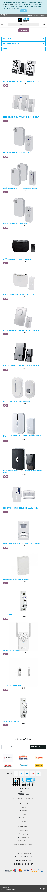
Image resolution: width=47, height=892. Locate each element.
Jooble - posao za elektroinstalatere (23, 798)
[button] (23, 43)
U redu (23, 11)
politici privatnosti (8, 4)
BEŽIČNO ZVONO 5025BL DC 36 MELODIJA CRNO (18, 259)
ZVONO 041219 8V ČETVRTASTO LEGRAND (16, 579)
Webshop (29, 15)
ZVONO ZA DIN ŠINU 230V (11, 721)
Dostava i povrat (24, 837)
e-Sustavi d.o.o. (12, 889)
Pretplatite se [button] (37, 747)
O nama (36, 15)
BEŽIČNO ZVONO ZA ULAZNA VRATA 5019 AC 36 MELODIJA (21, 366)
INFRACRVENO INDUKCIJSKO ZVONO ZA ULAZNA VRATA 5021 (22, 543)
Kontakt (42, 15)
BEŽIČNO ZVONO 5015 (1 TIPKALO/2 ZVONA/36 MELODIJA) (21, 81)
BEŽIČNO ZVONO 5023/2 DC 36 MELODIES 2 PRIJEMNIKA (20, 188)
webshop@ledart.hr (25, 853)
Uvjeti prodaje (24, 830)
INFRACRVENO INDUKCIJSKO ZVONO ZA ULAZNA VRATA (20, 508)
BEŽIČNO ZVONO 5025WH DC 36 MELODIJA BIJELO (18, 295)
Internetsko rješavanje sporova (24, 844)
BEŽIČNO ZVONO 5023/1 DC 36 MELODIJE (16, 152)
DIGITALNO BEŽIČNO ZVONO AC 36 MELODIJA (17, 401)
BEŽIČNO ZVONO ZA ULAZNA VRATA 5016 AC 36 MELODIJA (21, 330)
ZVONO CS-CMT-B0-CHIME (11, 650)
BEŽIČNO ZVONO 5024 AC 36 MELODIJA (15, 223)
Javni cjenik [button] (23, 30)
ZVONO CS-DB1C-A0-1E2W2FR (12, 686)
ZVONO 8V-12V (7, 614)
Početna (24, 807)
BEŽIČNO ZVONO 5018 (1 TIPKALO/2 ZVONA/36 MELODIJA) (21, 117)
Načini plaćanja (23, 834)
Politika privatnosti (23, 841)
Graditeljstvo (24, 818)
